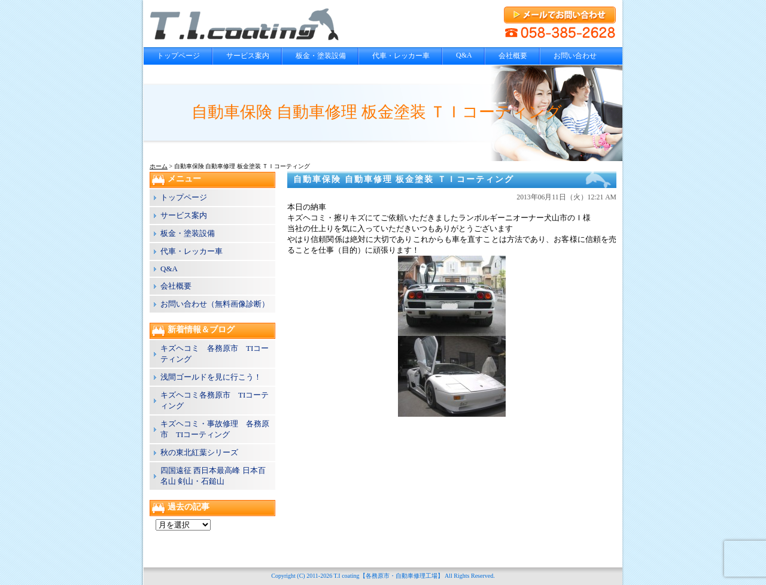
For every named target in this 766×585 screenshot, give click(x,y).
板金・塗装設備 (321, 55)
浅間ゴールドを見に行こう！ (211, 376)
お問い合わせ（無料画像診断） (214, 303)
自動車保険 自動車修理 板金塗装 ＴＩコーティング (403, 179)
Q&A (464, 55)
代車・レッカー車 (401, 55)
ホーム (159, 166)
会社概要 (512, 55)
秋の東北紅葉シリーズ (199, 452)
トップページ (178, 55)
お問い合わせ (575, 55)
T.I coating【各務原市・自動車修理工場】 (388, 575)
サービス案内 (247, 55)
